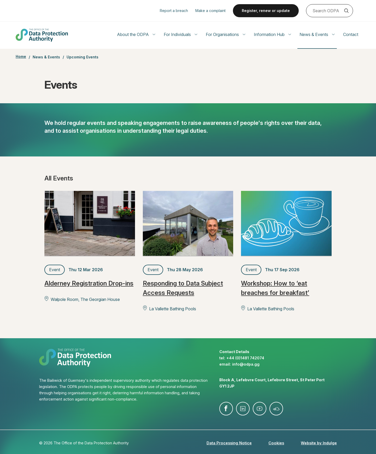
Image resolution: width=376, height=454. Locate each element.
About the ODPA (136, 34)
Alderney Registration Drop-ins (88, 283)
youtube (259, 408)
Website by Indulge (319, 443)
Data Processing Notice (229, 443)
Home (21, 57)
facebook (226, 408)
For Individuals (180, 34)
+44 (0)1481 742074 (245, 358)
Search (346, 11)
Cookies (276, 443)
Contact (350, 34)
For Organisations (225, 34)
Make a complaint (210, 10)
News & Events (317, 34)
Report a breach (174, 10)
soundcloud (276, 408)
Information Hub (272, 34)
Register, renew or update (266, 10)
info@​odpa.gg (246, 364)
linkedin (243, 408)
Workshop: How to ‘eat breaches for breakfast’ (275, 288)
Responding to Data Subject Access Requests (183, 288)
